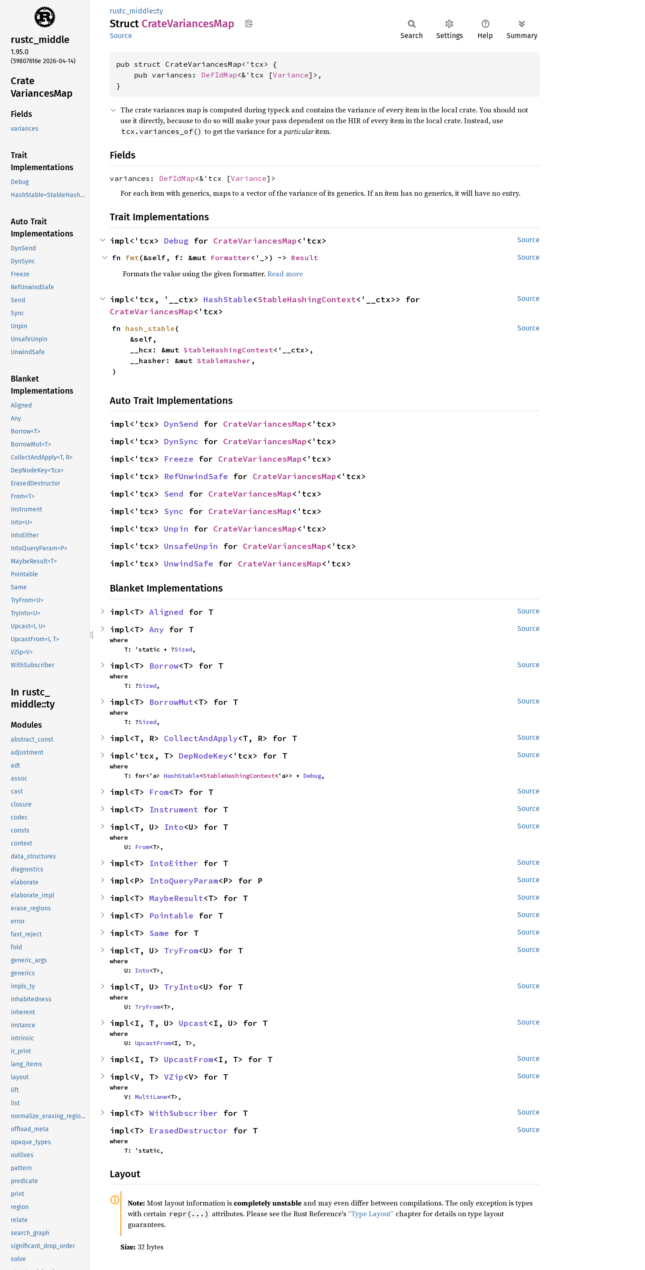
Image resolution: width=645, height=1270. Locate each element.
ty (160, 11)
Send (174, 494)
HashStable (228, 299)
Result (304, 257)
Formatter (231, 257)
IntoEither (173, 863)
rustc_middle (131, 11)
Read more (285, 274)
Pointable (171, 915)
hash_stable (150, 328)
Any (156, 629)
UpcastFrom (153, 1043)
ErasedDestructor (188, 1130)
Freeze (179, 459)
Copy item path (248, 23)
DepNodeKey (203, 756)
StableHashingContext (307, 299)
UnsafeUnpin (191, 546)
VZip (174, 1077)
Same (159, 933)
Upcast (193, 1023)
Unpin (176, 528)
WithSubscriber (183, 1113)
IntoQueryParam (183, 880)
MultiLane (151, 1097)
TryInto (181, 987)
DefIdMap (219, 74)
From (159, 792)
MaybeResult (176, 898)
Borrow (164, 666)
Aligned (166, 612)
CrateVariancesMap (255, 241)
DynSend (181, 424)
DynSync (181, 441)
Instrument (173, 809)
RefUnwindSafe (196, 476)
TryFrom (181, 950)
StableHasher (224, 360)
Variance (291, 74)
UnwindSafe (188, 563)
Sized (183, 649)
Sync (174, 511)
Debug (176, 241)
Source (121, 35)
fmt (132, 257)
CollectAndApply (201, 738)
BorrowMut (171, 702)
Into (174, 827)
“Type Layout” (371, 1214)
